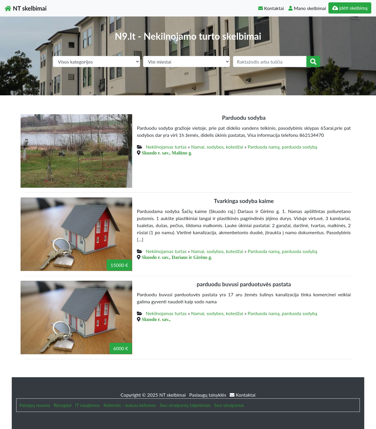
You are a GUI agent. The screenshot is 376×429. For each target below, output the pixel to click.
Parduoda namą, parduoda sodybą (282, 146)
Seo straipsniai (229, 405)
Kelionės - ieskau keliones (129, 405)
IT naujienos (87, 405)
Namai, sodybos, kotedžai (217, 146)
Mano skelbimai (307, 8)
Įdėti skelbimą (349, 8)
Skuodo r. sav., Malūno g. (167, 152)
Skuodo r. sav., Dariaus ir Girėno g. (177, 257)
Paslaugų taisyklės (208, 395)
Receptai (62, 405)
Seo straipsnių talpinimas (185, 405)
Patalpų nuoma (34, 405)
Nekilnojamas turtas (166, 146)
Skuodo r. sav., (156, 319)
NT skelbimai (26, 8)
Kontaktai (271, 8)
